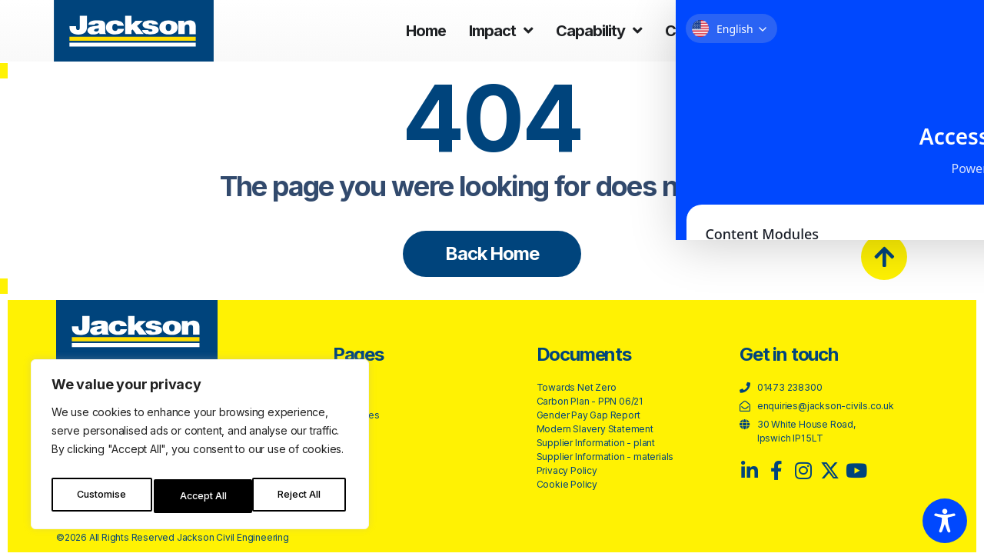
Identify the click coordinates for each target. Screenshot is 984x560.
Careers (700, 30)
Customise (100, 495)
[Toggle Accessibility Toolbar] (945, 521)
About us (799, 30)
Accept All (300, 495)
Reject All (202, 495)
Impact (501, 30)
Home (426, 31)
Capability (599, 30)
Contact (891, 31)
